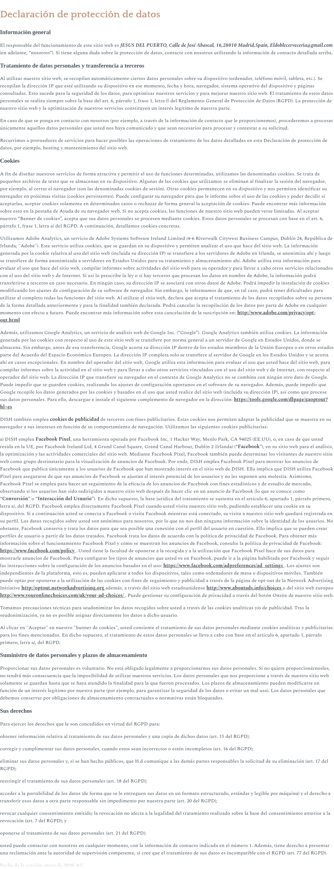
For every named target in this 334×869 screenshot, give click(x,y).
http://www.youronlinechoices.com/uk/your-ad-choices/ (62, 595)
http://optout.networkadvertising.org (63, 588)
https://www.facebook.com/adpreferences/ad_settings (223, 565)
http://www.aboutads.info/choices (244, 588)
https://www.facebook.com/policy (38, 550)
